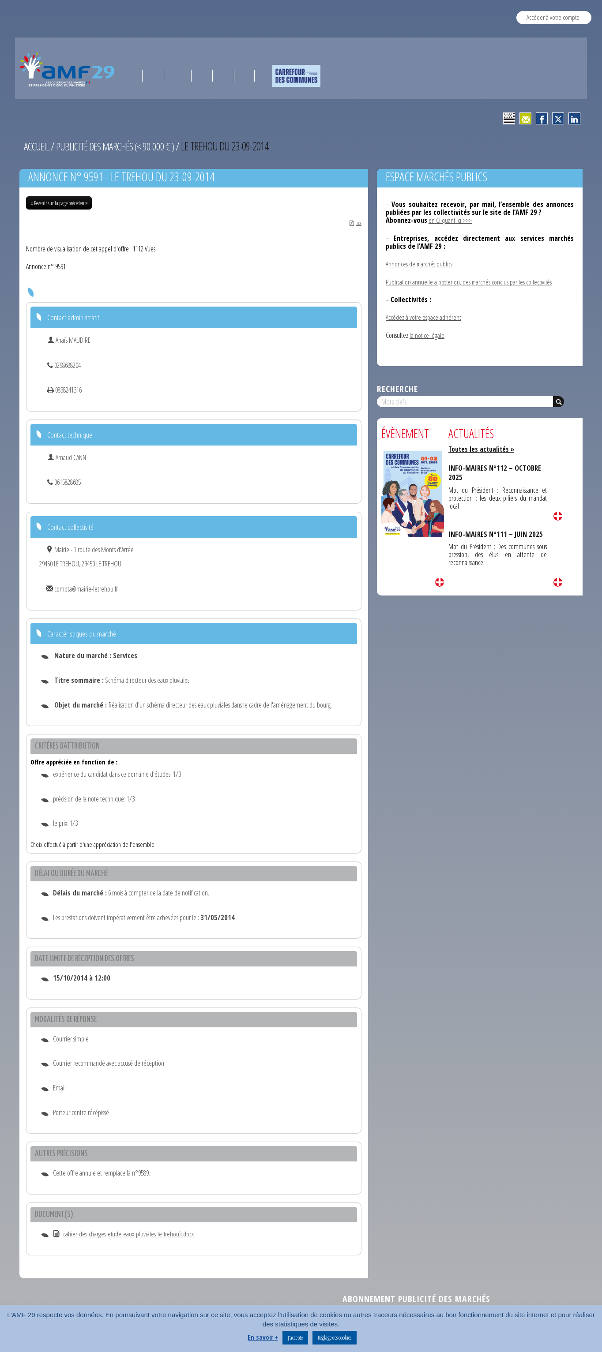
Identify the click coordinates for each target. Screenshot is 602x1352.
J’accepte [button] (295, 1337)
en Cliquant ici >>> (450, 220)
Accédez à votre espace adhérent (424, 317)
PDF (352, 223)
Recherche (397, 388)
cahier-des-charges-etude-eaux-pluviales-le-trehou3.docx (124, 1234)
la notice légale (427, 335)
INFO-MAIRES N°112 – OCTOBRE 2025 (496, 472)
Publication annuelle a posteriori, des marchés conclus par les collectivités (470, 281)
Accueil (37, 146)
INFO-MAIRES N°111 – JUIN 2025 (496, 533)
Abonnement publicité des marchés (416, 1299)
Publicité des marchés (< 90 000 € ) (120, 146)
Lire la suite (439, 581)
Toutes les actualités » (482, 449)
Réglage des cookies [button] (334, 1337)
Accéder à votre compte (553, 17)
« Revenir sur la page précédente (58, 203)
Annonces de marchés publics (419, 264)
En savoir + (263, 1337)
